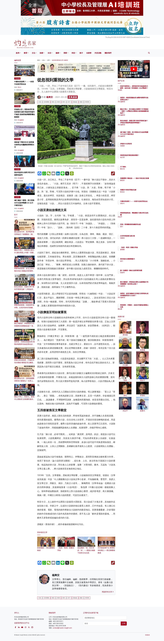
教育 (25, 53)
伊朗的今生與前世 (138, 144)
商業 (65, 53)
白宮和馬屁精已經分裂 (139, 236)
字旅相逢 (17, 78)
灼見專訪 (17, 197)
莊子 (69, 102)
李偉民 (134, 92)
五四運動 (46, 102)
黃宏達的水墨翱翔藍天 (139, 259)
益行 (133, 228)
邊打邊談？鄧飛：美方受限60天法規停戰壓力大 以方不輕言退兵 (24, 202)
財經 (41, 53)
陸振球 (134, 274)
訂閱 (123, 623)
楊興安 (49, 97)
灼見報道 (17, 106)
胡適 (58, 102)
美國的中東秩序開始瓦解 (140, 190)
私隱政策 (147, 635)
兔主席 (134, 159)
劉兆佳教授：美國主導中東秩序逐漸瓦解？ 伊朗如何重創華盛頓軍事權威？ (24, 289)
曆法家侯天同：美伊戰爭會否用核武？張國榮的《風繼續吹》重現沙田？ (24, 234)
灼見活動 (98, 53)
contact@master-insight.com (62, 628)
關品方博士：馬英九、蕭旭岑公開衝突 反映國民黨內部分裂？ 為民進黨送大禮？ (24, 399)
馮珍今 (19, 87)
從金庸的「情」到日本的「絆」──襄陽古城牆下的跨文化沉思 (86, 547)
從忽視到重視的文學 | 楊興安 (60, 60)
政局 (17, 53)
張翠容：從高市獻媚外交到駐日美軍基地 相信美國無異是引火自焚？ (140, 295)
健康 (57, 53)
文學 (48, 60)
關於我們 (108, 53)
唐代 (63, 102)
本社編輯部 (20, 120)
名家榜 (88, 53)
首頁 (38, 60)
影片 (81, 53)
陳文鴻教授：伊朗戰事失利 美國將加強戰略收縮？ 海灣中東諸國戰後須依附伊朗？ (24, 325)
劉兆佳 (134, 192)
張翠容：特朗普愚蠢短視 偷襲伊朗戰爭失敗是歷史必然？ (24, 344)
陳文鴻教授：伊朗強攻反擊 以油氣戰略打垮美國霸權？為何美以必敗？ (140, 284)
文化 (33, 53)
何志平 (134, 217)
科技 (73, 53)
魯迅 (53, 102)
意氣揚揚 (72, 97)
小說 (39, 102)
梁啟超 (75, 102)
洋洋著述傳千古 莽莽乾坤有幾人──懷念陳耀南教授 (106, 547)
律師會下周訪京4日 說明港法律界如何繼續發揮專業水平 (24, 144)
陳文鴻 (134, 169)
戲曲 (81, 102)
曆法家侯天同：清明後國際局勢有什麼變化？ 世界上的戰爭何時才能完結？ (24, 380)
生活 (49, 53)
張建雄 (134, 238)
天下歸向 (135, 167)
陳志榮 (134, 309)
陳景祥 (134, 182)
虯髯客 (87, 102)
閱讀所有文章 (107, 592)
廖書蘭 (134, 251)
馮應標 (134, 146)
